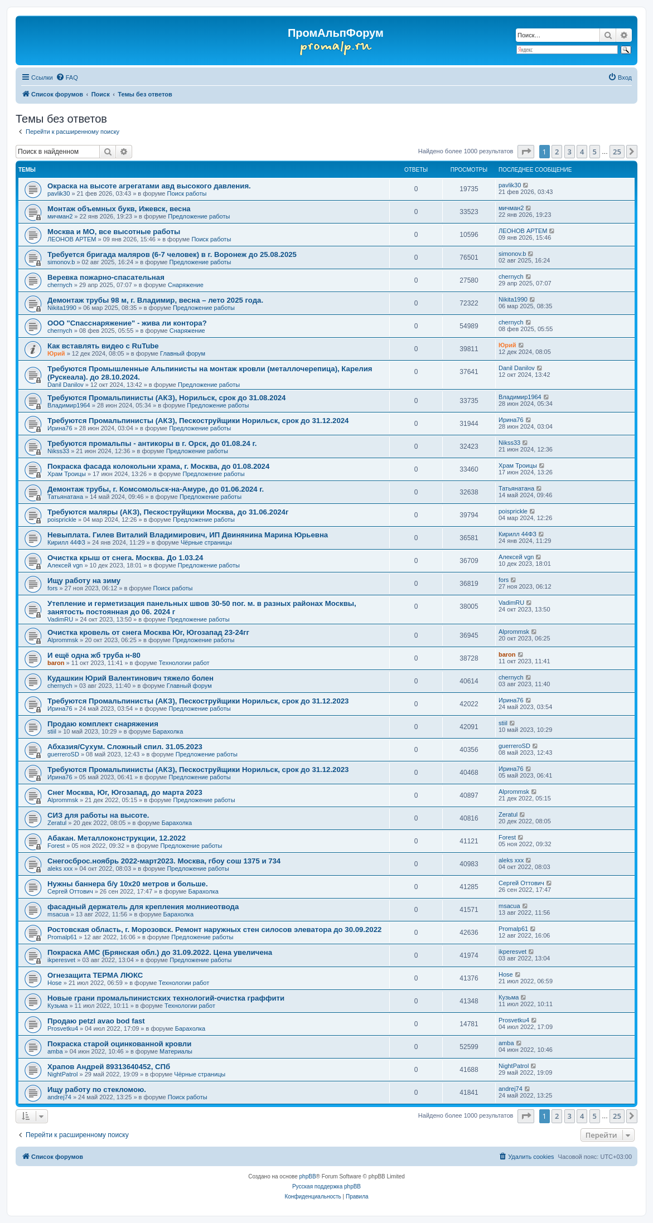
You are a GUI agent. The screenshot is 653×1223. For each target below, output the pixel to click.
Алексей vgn (65, 565)
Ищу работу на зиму (83, 580)
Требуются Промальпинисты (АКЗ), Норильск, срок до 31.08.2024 (166, 398)
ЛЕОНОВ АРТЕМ (71, 239)
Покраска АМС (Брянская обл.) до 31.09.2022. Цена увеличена (159, 952)
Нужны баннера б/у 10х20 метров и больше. (127, 884)
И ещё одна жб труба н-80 (94, 655)
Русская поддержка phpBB (326, 1186)
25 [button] (617, 152)
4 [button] (582, 152)
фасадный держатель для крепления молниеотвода (143, 906)
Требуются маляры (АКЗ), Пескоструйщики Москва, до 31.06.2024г (167, 512)
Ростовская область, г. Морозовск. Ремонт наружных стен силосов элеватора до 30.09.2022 (214, 929)
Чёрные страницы (206, 542)
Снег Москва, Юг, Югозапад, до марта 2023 (124, 792)
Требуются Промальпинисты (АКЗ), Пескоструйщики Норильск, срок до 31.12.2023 (198, 701)
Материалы (175, 1051)
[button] (525, 151)
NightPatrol (62, 1074)
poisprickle (61, 519)
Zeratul (56, 822)
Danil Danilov (65, 384)
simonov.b (61, 262)
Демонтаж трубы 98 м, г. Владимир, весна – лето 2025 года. (155, 300)
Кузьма (57, 1005)
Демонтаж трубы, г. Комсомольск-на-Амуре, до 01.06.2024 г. (155, 489)
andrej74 (59, 1097)
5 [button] (595, 152)
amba (55, 1051)
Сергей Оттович (70, 891)
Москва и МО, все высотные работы (113, 231)
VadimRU (60, 619)
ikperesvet (61, 960)
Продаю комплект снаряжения (102, 724)
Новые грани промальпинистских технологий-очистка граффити (165, 998)
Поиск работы (186, 193)
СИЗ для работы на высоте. (98, 815)
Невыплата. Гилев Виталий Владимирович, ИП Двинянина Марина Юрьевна (187, 535)
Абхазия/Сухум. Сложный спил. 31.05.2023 (124, 746)
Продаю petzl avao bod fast (96, 1021)
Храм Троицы (66, 473)
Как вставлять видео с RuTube (103, 346)
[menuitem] (67, 77)
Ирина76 (59, 428)
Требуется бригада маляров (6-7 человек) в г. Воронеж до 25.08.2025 (172, 254)
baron (56, 662)
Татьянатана (65, 496)
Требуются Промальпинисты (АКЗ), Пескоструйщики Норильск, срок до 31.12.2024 (198, 420)
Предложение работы (199, 216)
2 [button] (557, 152)
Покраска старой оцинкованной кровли (119, 1044)
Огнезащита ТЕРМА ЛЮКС (95, 975)
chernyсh (59, 285)
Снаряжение (186, 285)
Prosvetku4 (62, 1028)
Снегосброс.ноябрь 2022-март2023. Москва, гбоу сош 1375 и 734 (163, 861)
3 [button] (570, 152)
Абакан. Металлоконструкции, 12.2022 (116, 838)
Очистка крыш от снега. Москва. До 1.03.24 (125, 558)
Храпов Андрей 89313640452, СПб (108, 1066)
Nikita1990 (61, 307)
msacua (58, 914)
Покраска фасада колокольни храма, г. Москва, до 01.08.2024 (158, 466)
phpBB (307, 1176)
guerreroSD (63, 754)
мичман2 (59, 216)
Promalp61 (62, 937)
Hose (54, 982)
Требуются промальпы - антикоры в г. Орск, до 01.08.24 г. (152, 443)
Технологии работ (184, 662)
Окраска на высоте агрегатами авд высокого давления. (149, 186)
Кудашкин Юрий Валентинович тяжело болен (130, 678)
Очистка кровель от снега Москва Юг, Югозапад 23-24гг (148, 632)
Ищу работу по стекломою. (96, 1089)
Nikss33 (58, 451)
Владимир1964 (68, 405)
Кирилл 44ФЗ (66, 542)
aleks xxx (59, 868)
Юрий (56, 353)
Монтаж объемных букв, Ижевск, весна (119, 209)
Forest (56, 845)
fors (52, 588)
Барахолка (168, 731)
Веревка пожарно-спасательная (106, 277)
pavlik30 (58, 193)
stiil (51, 731)
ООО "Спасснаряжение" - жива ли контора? (127, 323)
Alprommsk (62, 640)
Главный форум (182, 353)
